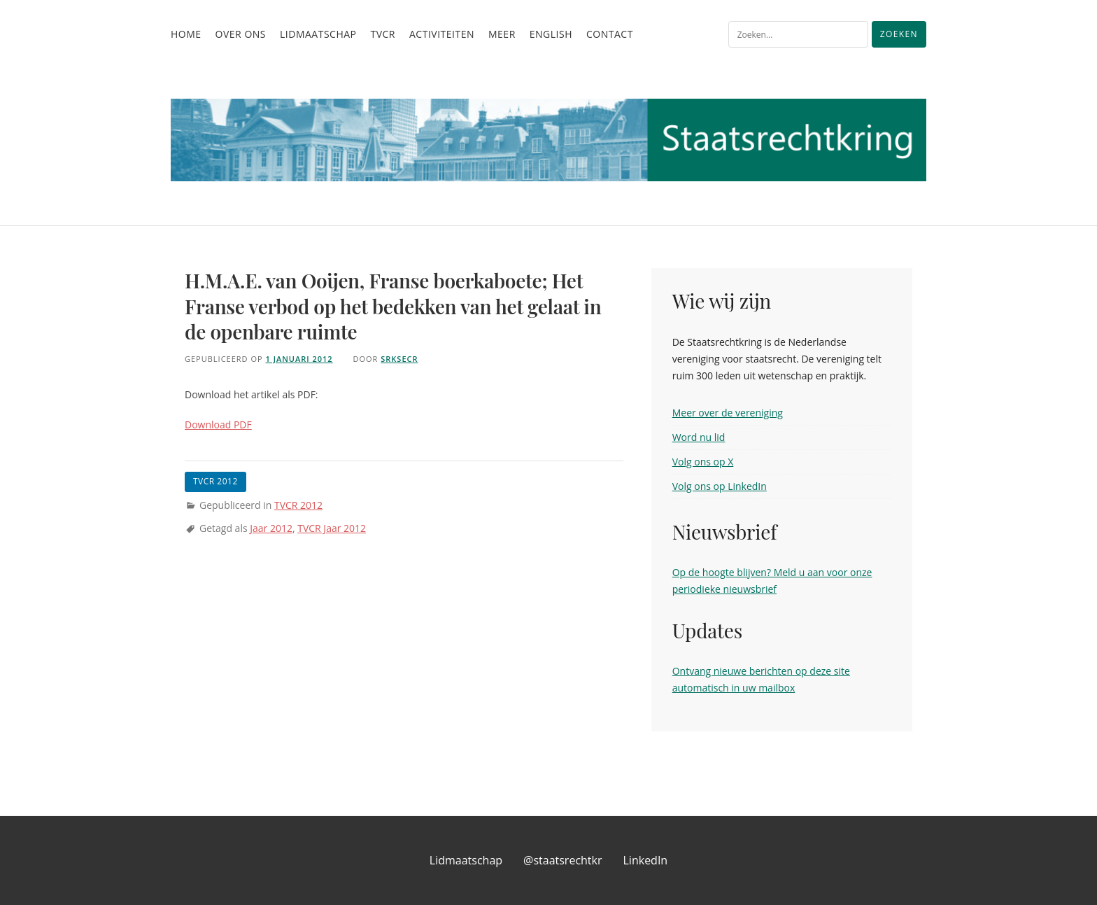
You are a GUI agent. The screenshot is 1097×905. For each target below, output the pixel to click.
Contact (609, 34)
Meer (502, 34)
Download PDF (218, 424)
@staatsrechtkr (562, 860)
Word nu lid (699, 437)
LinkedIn (645, 860)
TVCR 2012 (298, 505)
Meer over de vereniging (727, 412)
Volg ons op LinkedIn (719, 486)
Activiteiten (441, 34)
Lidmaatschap (318, 34)
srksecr (399, 358)
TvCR (382, 34)
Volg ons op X (703, 461)
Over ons (240, 34)
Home (186, 34)
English (551, 34)
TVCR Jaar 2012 (331, 528)
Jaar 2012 (271, 528)
